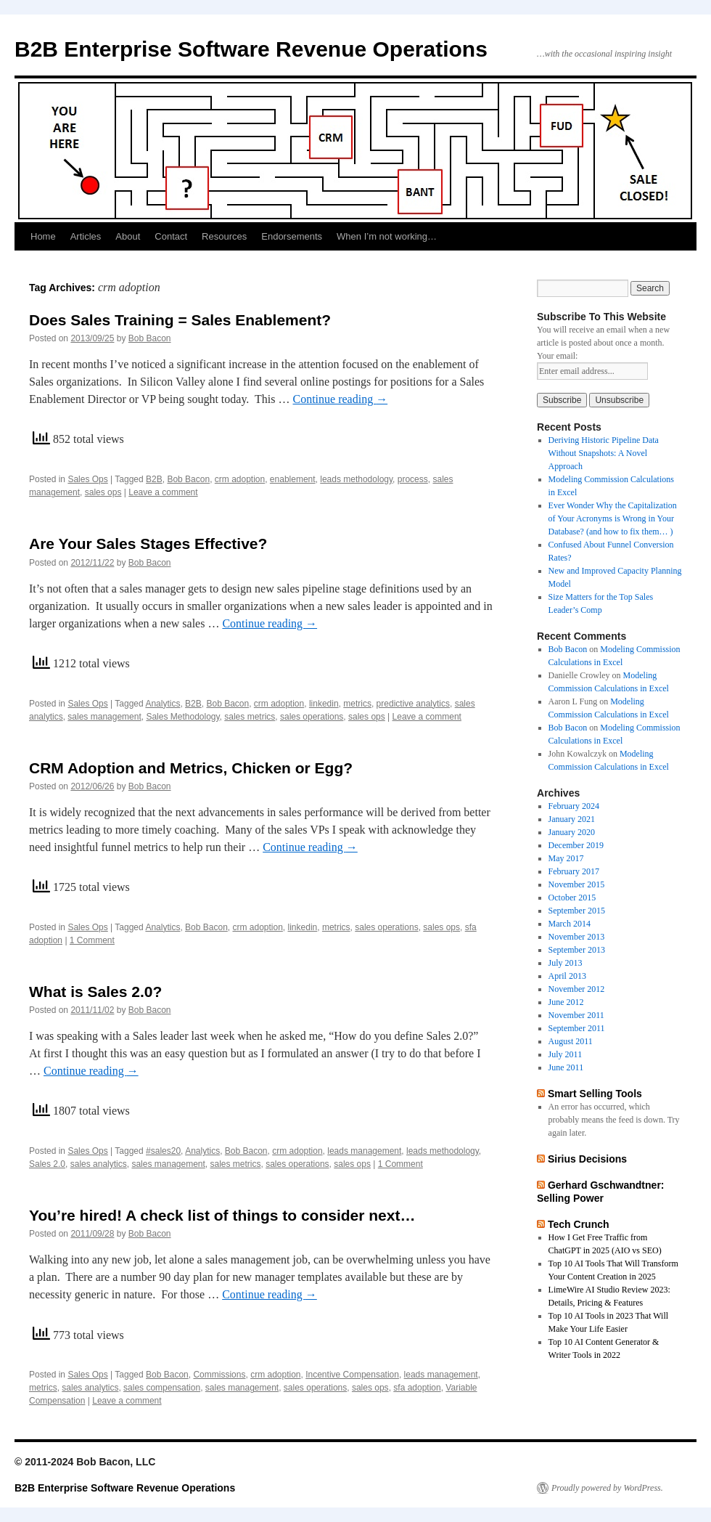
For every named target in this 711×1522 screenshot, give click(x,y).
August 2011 (570, 1041)
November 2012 (576, 989)
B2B (154, 479)
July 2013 (565, 963)
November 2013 (576, 937)
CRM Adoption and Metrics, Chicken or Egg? (191, 768)
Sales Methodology (182, 717)
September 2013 (576, 950)
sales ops (103, 492)
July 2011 (565, 1054)
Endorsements (291, 236)
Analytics (162, 704)
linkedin (324, 704)
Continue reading (340, 399)
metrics (357, 704)
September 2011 (576, 1028)
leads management (364, 1151)
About (127, 236)
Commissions (219, 1375)
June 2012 (566, 1002)
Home (43, 236)
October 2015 (572, 897)
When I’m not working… (387, 236)
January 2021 (571, 819)
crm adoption (240, 479)
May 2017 (566, 858)
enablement (293, 479)
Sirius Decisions (587, 1159)
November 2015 (576, 884)
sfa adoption (416, 1388)
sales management (104, 717)
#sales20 (163, 1151)
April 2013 (567, 976)
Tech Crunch (578, 1224)
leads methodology (356, 479)
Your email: (557, 356)
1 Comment (92, 940)
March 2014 (569, 924)
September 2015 (576, 911)
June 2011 (566, 1067)
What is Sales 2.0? (95, 991)
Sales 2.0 (47, 1164)
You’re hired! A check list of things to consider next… (222, 1215)
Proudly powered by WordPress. (607, 1488)
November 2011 (576, 1015)
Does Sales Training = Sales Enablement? (180, 320)
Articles (86, 236)
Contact (171, 236)
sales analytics (98, 1164)
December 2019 (576, 845)
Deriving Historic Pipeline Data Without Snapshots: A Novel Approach (603, 453)
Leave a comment (162, 492)
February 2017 (573, 871)
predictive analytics (413, 704)
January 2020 (571, 832)
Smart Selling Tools (595, 1093)
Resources (224, 236)
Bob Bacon (149, 338)
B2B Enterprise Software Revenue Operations (251, 49)
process (413, 479)
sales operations (311, 717)
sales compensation (161, 1388)
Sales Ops (87, 479)
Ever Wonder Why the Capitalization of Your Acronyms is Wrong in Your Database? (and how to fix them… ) (612, 518)
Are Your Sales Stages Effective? (148, 543)
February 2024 (573, 806)
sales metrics (249, 717)
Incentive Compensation (352, 1375)
